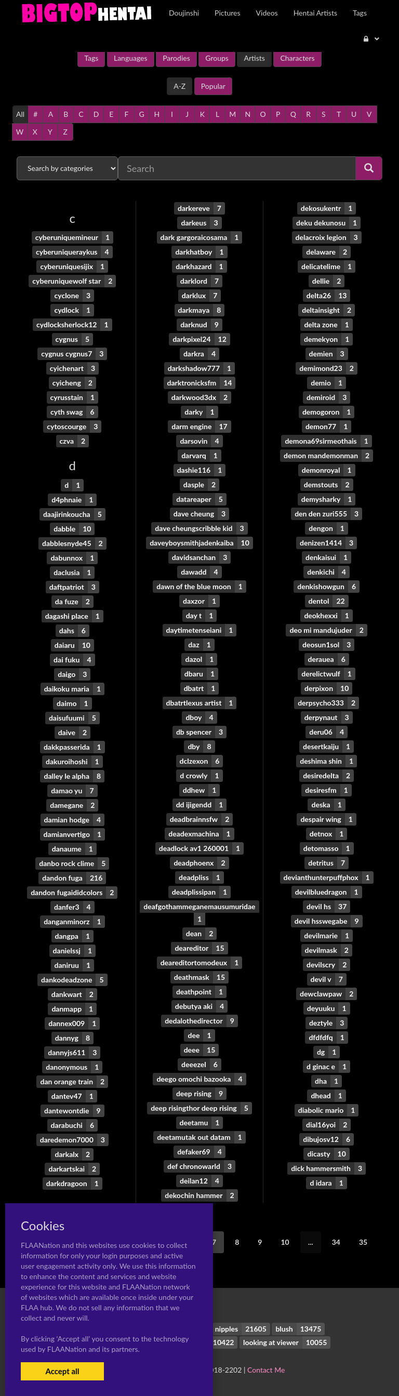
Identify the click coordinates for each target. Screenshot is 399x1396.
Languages (131, 58)
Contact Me (266, 1369)
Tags (91, 58)
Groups (217, 58)
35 (363, 1242)
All (20, 114)
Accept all (62, 1371)
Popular (213, 86)
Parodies (176, 58)
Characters (297, 58)
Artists (254, 58)
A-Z (179, 86)
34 (336, 1242)
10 (285, 1242)
